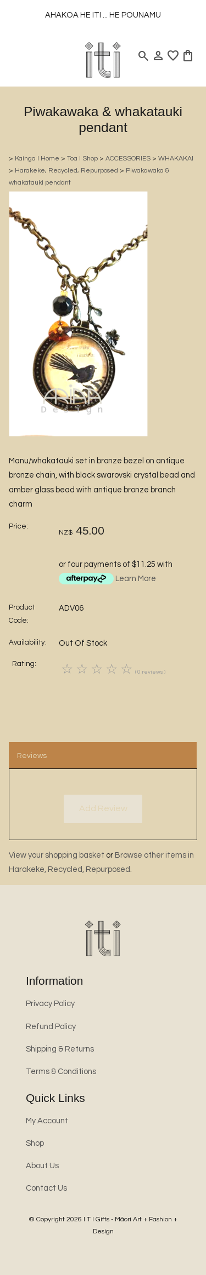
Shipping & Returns (60, 1049)
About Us (42, 1166)
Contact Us (46, 1188)
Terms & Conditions (61, 1071)
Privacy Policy (50, 1004)
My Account (47, 1121)
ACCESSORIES (128, 158)
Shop (35, 1143)
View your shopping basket (56, 855)
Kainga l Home (37, 158)
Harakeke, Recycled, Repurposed (66, 170)
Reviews (32, 756)
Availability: (28, 642)
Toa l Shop (82, 158)
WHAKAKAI (175, 158)
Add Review (103, 808)
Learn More (135, 579)
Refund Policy (51, 1027)
